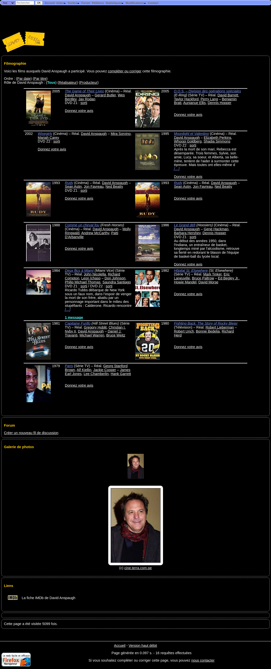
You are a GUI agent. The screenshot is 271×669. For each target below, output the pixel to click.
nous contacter (203, 660)
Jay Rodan (86, 99)
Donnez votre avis (79, 111)
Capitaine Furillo (77, 323)
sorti (83, 103)
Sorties (74, 2)
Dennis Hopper (219, 103)
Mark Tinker (212, 274)
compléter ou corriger (125, 71)
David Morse (208, 282)
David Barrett (227, 95)
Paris (69, 366)
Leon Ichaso (90, 278)
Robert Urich (184, 331)
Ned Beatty (114, 186)
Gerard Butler (105, 95)
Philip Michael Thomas (83, 282)
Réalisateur (68, 82)
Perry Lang (209, 99)
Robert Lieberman (219, 327)
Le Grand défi (184, 225)
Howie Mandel (185, 282)
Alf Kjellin (84, 370)
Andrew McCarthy (95, 233)
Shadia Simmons (216, 141)
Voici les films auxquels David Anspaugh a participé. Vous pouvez (56, 71)
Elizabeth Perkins (217, 138)
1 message (74, 317)
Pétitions (98, 2)
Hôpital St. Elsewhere (191, 270)
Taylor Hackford (186, 99)
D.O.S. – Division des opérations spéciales (207, 91)
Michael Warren (92, 335)
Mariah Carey (48, 138)
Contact (153, 2)
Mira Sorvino (121, 134)
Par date (24, 79)
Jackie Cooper (104, 370)
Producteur (88, 82)
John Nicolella (95, 274)
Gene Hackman (216, 229)
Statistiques (115, 2)
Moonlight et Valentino (191, 134)
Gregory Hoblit (95, 327)
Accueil (50, 2)
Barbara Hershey (187, 233)
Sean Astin (73, 186)
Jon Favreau (94, 186)
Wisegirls (45, 134)
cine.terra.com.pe (138, 568)
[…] (176, 169)
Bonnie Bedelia (208, 331)
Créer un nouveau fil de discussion (31, 433)
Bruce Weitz (115, 335)
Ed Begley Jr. (228, 278)
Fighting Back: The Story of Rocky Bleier (205, 323)
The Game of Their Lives (84, 91)
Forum (85, 2)
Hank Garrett (121, 374)
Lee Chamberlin (96, 374)
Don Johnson (115, 278)
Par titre (40, 79)
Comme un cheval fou (82, 225)
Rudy (69, 183)
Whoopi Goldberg (187, 141)
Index (61, 2)
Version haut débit (142, 646)
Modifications (136, 2)
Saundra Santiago (117, 282)
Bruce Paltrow (203, 278)
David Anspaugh (78, 95)
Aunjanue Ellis (194, 103)
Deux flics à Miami (79, 270)
